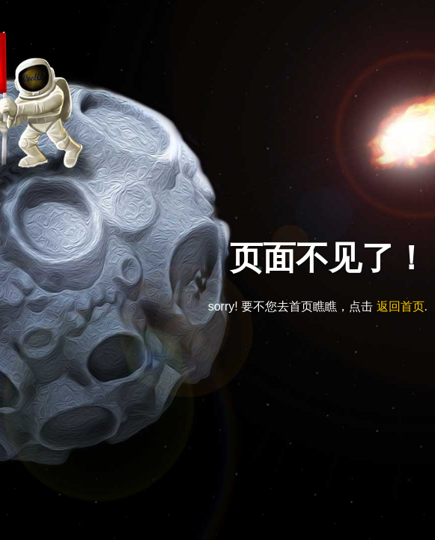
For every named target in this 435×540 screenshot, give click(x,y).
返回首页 (401, 306)
